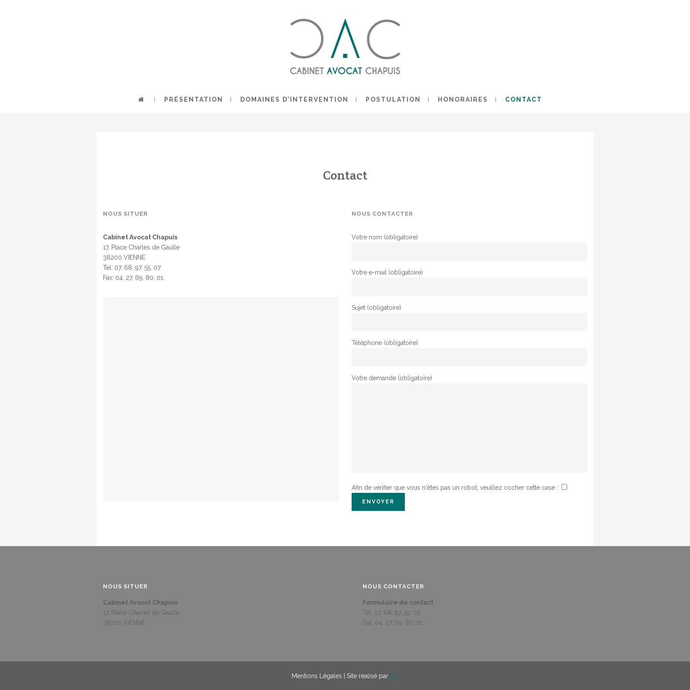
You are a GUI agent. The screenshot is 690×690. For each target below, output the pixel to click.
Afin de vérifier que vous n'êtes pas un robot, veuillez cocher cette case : (460, 487)
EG (394, 675)
